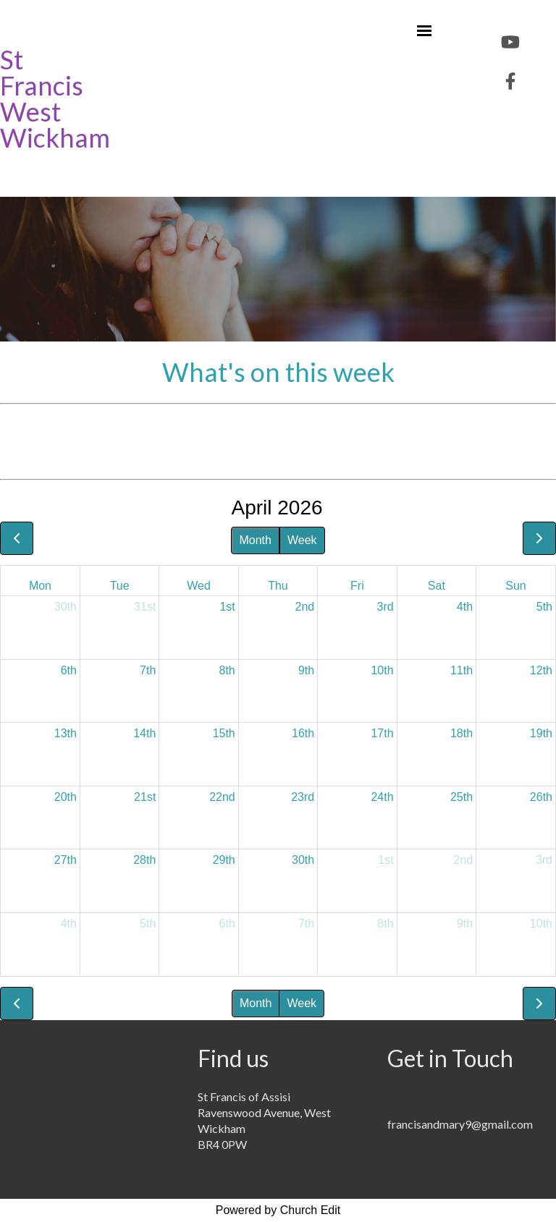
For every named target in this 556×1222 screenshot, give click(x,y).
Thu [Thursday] (278, 586)
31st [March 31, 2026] (145, 607)
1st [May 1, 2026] (385, 860)
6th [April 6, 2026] (69, 670)
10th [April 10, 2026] (382, 670)
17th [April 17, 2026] (382, 733)
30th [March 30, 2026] (65, 607)
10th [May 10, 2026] (541, 923)
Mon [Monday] (40, 586)
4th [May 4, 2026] (69, 923)
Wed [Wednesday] (199, 586)
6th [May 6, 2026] (227, 923)
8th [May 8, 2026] (385, 923)
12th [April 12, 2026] (541, 670)
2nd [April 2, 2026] (304, 607)
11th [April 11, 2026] (461, 670)
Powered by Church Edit (278, 1210)
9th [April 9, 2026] (306, 670)
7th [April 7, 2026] (148, 670)
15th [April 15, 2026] (224, 733)
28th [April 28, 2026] (144, 860)
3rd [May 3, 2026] (544, 860)
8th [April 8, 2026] (227, 670)
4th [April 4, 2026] (465, 607)
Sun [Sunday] (515, 586)
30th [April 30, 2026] (303, 860)
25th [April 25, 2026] (461, 797)
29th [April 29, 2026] (224, 860)
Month (255, 540)
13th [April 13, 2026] (65, 733)
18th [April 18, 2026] (461, 733)
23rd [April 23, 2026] (302, 797)
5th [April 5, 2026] (544, 607)
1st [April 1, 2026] (227, 607)
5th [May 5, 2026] (148, 923)
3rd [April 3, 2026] (384, 607)
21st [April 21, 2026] (145, 797)
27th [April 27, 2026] (65, 860)
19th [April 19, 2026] (541, 733)
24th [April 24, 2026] (382, 797)
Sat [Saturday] (436, 586)
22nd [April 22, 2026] (222, 797)
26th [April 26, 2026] (541, 797)
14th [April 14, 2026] (144, 733)
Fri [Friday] (357, 586)
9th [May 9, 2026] (465, 923)
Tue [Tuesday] (120, 586)
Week (302, 540)
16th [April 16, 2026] (303, 733)
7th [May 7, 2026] (306, 923)
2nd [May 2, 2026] (463, 860)
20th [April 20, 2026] (65, 797)
